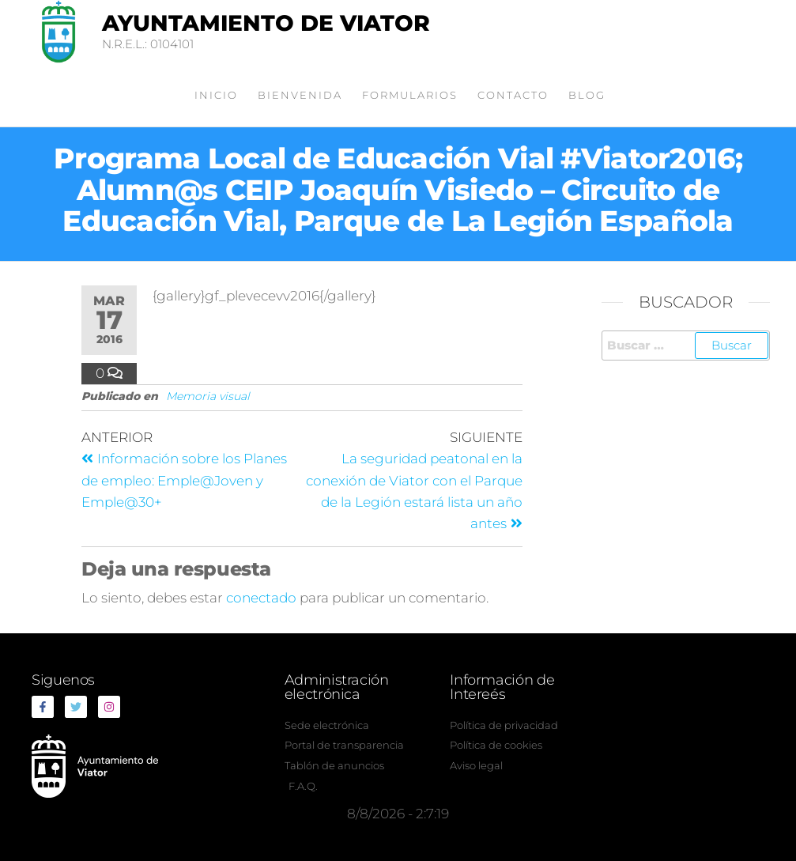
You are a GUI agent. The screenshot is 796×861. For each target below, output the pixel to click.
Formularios (410, 95)
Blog (586, 95)
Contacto (513, 95)
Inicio (216, 95)
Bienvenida (300, 95)
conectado (261, 598)
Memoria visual (208, 396)
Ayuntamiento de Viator (266, 22)
